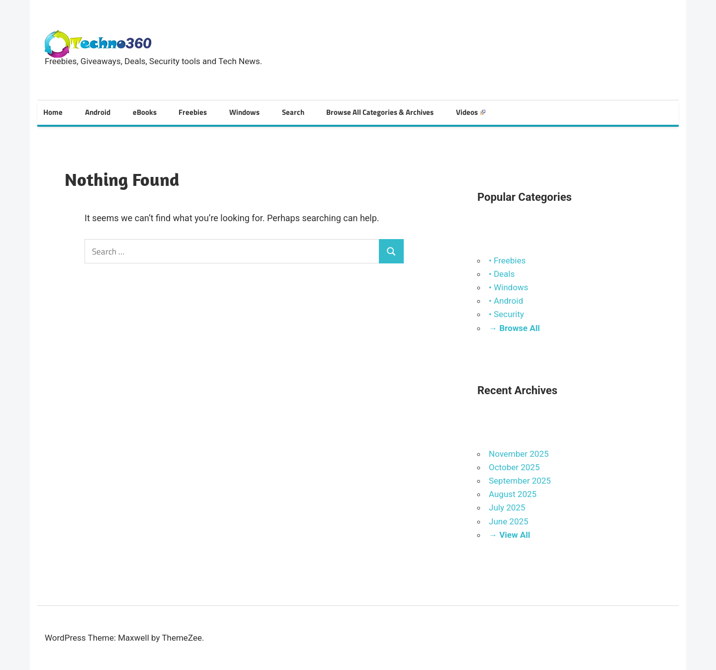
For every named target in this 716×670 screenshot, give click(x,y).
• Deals (502, 274)
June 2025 (509, 521)
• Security (506, 314)
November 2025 (519, 454)
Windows (244, 112)
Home (53, 112)
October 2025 (514, 467)
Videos (470, 112)
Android (97, 112)
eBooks (145, 112)
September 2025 (520, 481)
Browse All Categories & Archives (380, 112)
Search (293, 112)
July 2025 (507, 507)
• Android (506, 301)
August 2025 (513, 494)
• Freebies (507, 260)
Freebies (193, 112)
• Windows (508, 287)
